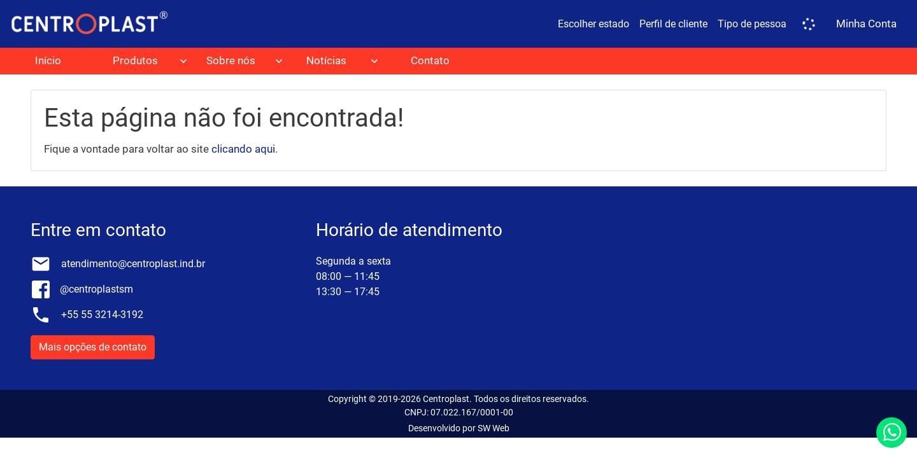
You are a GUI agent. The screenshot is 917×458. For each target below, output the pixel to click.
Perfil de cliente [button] (673, 24)
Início (48, 60)
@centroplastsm (96, 289)
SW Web (493, 428)
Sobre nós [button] (230, 60)
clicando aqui (243, 148)
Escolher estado (593, 24)
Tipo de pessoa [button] (752, 24)
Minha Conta (866, 23)
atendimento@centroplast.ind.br (133, 264)
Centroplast (446, 399)
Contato (430, 60)
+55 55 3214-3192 (102, 315)
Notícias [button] (326, 60)
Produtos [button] (135, 60)
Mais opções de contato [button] (92, 347)
